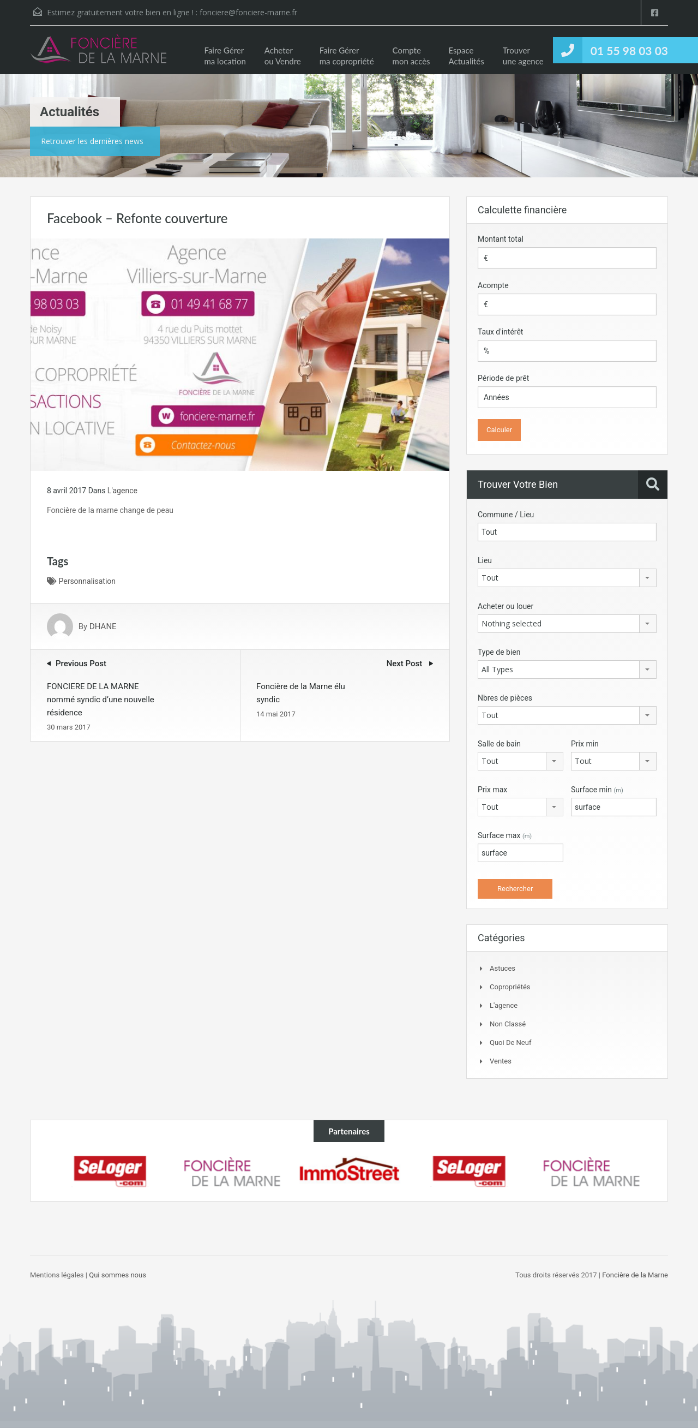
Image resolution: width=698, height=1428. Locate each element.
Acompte (493, 285)
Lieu (485, 560)
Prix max (492, 789)
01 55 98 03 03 (629, 50)
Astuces (502, 968)
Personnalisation (87, 581)
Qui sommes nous (117, 1275)
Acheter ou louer (505, 606)
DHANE (103, 626)
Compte (411, 55)
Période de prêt (503, 378)
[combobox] (567, 578)
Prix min (585, 743)
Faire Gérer (224, 55)
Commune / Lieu (506, 514)
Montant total (501, 239)
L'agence (122, 490)
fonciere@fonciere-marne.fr (248, 12)
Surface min (597, 789)
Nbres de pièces (505, 698)
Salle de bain (499, 743)
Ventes (501, 1061)
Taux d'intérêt (500, 331)
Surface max (505, 835)
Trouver (523, 55)
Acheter (282, 55)
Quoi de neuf (510, 1042)
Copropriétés (510, 987)
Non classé (508, 1024)
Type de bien (499, 652)
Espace (466, 55)
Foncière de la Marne (634, 1275)
